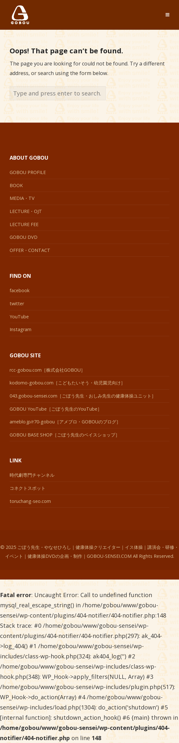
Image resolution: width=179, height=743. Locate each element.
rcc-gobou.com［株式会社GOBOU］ (47, 370)
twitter (17, 303)
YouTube (19, 317)
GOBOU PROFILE (28, 172)
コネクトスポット (27, 488)
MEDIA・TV (22, 198)
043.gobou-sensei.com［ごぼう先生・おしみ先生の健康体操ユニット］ (83, 396)
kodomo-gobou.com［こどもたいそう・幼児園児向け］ (67, 383)
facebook (19, 290)
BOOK (16, 185)
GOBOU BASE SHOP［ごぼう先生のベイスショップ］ (65, 435)
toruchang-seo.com (30, 501)
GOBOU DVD (23, 237)
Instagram (20, 329)
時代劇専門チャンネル (32, 475)
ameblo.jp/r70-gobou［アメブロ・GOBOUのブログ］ (65, 422)
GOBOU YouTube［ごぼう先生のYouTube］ (56, 409)
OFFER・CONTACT (30, 250)
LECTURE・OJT (26, 211)
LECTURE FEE (24, 224)
